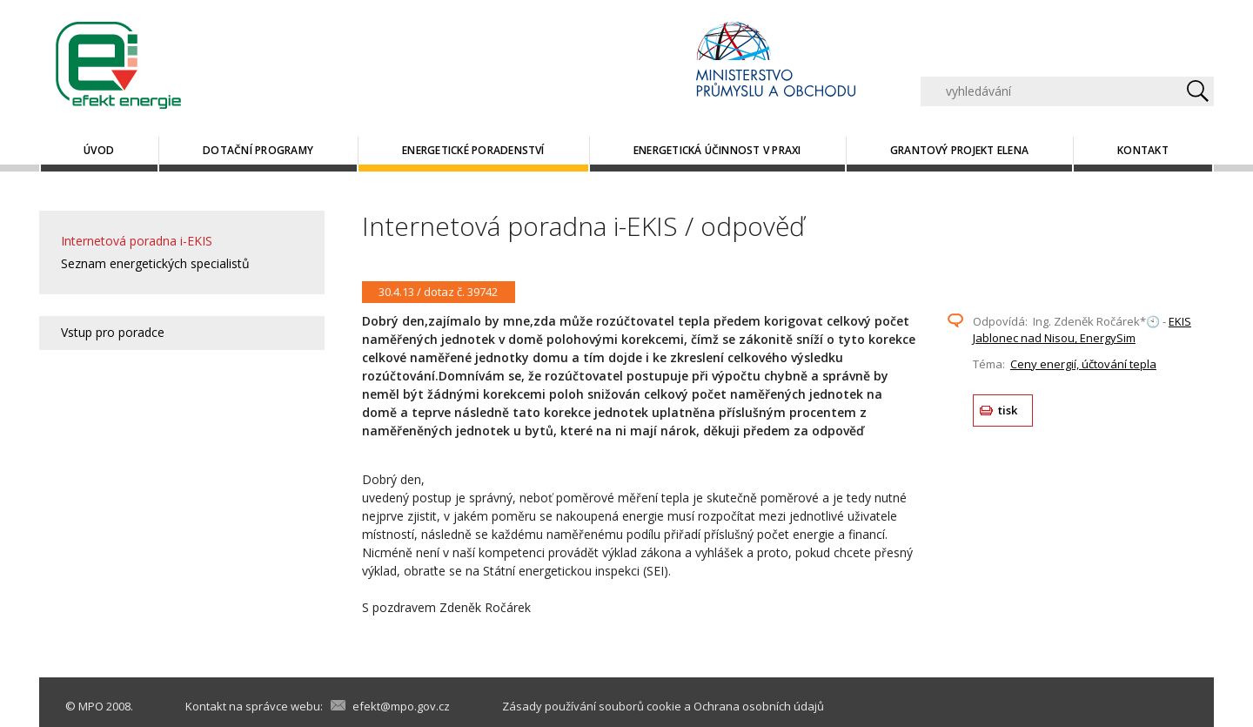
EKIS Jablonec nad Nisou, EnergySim (1082, 330)
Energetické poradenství (473, 150)
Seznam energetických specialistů (155, 263)
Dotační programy (258, 150)
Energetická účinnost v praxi (717, 150)
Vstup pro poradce (112, 332)
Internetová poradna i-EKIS (136, 240)
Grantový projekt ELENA (959, 150)
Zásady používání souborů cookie (591, 706)
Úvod (99, 150)
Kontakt (1143, 150)
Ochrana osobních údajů (759, 706)
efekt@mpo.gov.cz (401, 706)
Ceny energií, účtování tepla (1083, 364)
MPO (91, 706)
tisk (1008, 410)
